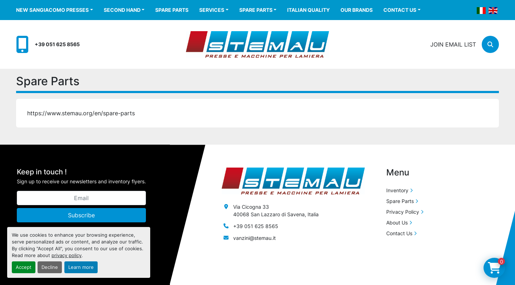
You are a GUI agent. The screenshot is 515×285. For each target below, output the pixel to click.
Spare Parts (171, 10)
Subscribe (81, 215)
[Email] (81, 198)
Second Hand (122, 10)
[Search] (490, 44)
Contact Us (399, 10)
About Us (397, 222)
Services (211, 10)
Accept (23, 267)
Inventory (397, 190)
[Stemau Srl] (293, 181)
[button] (54, 10)
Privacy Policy (402, 212)
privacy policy (67, 255)
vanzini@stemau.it (254, 238)
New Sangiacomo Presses (52, 10)
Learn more (81, 267)
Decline (49, 267)
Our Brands (356, 10)
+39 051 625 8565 (57, 44)
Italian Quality (308, 10)
